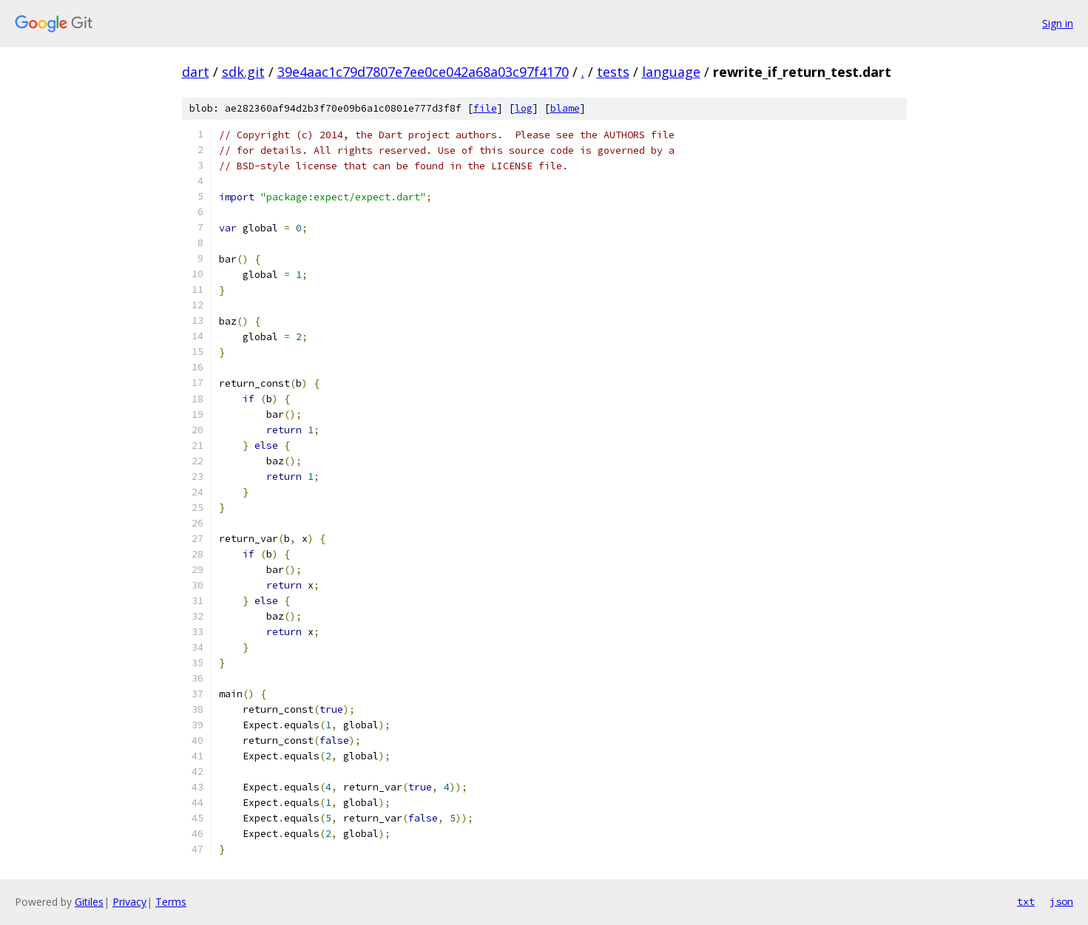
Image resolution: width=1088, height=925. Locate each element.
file (485, 108)
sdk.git (243, 72)
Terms (170, 902)
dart (195, 72)
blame (565, 108)
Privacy (129, 902)
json (1061, 901)
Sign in (1057, 23)
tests (613, 72)
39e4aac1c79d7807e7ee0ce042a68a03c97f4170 (423, 72)
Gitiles (89, 902)
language (671, 72)
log (524, 108)
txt (1026, 901)
